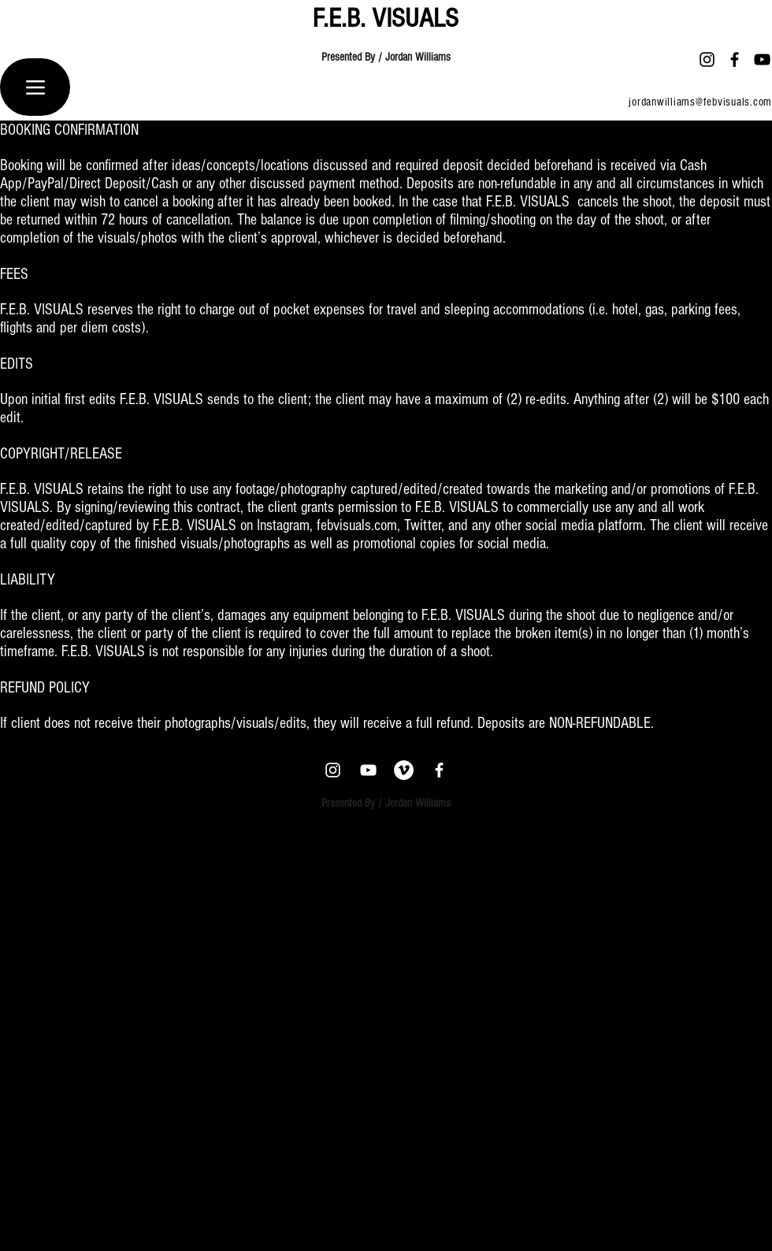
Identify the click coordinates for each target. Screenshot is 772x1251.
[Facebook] (734, 59)
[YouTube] (762, 59)
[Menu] (35, 87)
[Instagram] (707, 59)
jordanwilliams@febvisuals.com (700, 102)
